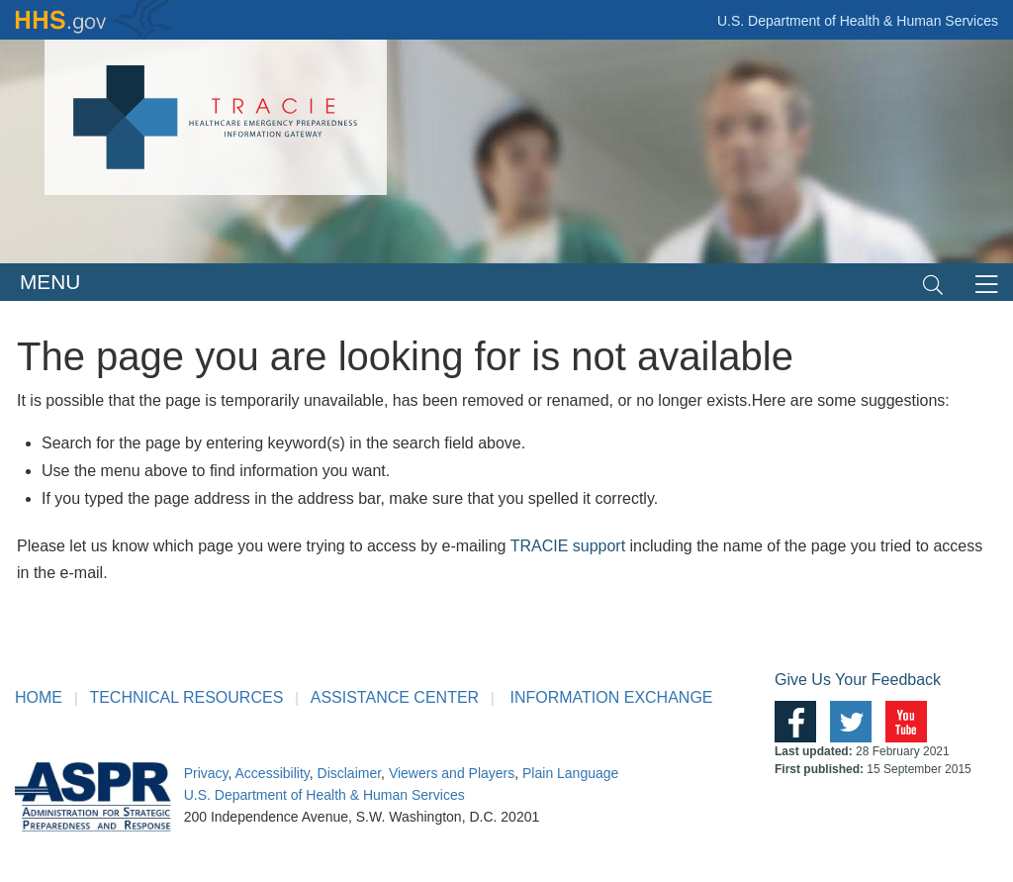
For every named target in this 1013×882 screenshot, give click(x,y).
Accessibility (272, 773)
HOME (38, 697)
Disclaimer (350, 773)
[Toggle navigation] (933, 282)
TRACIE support (567, 546)
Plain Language (570, 773)
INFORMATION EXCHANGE (610, 697)
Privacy (206, 773)
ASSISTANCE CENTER (395, 697)
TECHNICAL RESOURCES (186, 697)
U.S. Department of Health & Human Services (857, 21)
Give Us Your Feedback (858, 679)
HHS (94, 20)
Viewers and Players (451, 773)
